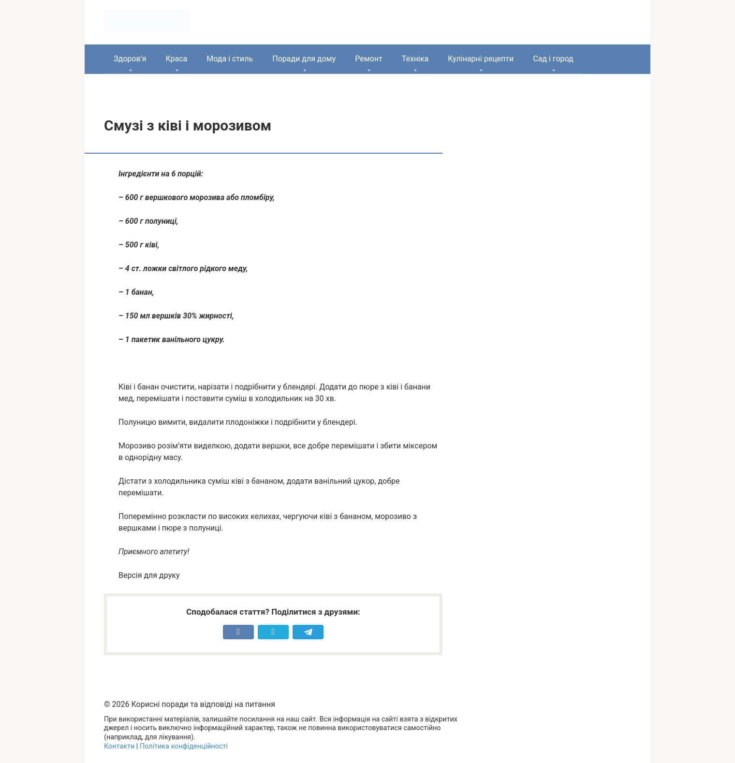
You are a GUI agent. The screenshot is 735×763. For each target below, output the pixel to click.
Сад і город (553, 58)
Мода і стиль (229, 58)
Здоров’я (130, 58)
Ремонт (368, 58)
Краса (176, 58)
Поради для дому (304, 58)
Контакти (119, 746)
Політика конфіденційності (184, 746)
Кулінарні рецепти (481, 58)
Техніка (415, 58)
